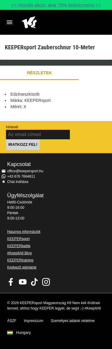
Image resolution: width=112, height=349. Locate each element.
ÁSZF (11, 321)
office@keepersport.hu (25, 171)
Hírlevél (12, 127)
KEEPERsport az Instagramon (46, 282)
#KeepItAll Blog (19, 253)
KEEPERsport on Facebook (11, 282)
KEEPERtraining (20, 260)
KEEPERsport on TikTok (34, 282)
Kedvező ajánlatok (21, 267)
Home (51, 22)
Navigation (9, 22)
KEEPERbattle (18, 246)
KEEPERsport (18, 239)
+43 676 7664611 (21, 176)
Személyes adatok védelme (73, 321)
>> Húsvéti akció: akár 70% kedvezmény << (56, 4)
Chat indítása (17, 182)
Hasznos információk (23, 232)
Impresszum (33, 321)
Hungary (23, 333)
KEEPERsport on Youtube (23, 282)
